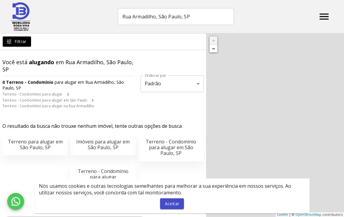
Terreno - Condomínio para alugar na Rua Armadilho (48, 105)
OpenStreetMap (308, 214)
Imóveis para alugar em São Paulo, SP (103, 144)
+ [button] (213, 40)
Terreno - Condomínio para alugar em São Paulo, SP (171, 147)
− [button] (213, 48)
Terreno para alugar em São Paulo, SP (35, 144)
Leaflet (282, 214)
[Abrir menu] (324, 16)
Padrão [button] (153, 83)
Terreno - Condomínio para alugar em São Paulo (44, 100)
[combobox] (176, 16)
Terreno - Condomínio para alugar (32, 94)
